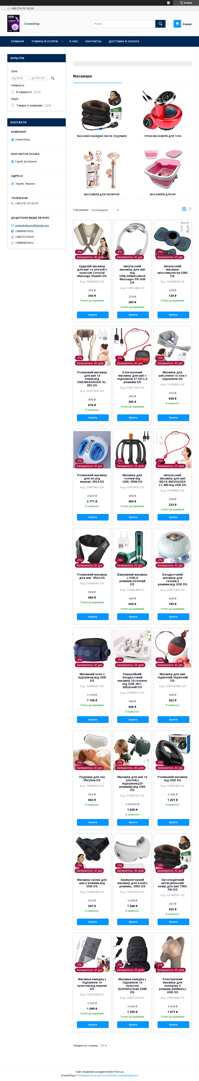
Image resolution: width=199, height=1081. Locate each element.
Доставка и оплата (124, 41)
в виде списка (190, 210)
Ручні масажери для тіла (163, 136)
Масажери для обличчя (101, 194)
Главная (17, 41)
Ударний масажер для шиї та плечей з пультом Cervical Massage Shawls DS (92, 271)
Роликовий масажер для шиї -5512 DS (92, 576)
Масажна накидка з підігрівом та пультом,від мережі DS (92, 984)
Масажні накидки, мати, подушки (102, 136)
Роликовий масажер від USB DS (172, 778)
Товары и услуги (44, 41)
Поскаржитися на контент (90, 1075)
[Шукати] (160, 24)
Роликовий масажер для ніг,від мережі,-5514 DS (92, 478)
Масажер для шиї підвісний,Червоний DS (173, 677)
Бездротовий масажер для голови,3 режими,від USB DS (172, 579)
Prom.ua (118, 1071)
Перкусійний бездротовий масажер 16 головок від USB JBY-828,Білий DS (132, 681)
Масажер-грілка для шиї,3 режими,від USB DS (92, 883)
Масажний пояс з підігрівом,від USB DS (92, 677)
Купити (93, 314)
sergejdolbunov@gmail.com (32, 225)
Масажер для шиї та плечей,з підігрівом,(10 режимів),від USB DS (132, 783)
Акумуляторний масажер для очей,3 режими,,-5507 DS (132, 883)
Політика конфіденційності (122, 1075)
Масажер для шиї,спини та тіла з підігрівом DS (173, 375)
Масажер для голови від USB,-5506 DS (132, 478)
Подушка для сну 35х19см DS (92, 778)
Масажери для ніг (163, 194)
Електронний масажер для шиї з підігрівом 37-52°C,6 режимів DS (132, 377)
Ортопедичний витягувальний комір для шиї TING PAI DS (172, 884)
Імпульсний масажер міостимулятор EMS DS (173, 271)
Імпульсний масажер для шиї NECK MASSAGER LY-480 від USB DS (172, 480)
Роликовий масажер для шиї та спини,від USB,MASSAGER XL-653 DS (92, 379)
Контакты (93, 41)
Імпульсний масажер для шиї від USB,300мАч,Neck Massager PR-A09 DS (132, 274)
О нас (73, 41)
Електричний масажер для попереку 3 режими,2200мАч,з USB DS (172, 986)
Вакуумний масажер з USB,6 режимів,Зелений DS (132, 579)
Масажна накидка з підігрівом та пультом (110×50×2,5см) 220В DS (132, 986)
